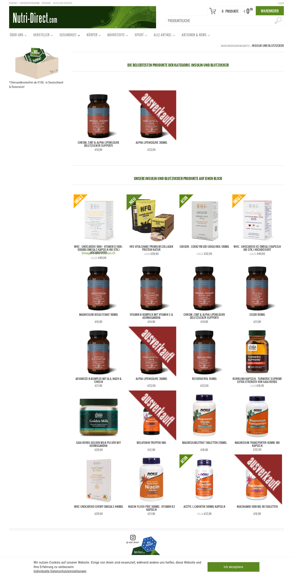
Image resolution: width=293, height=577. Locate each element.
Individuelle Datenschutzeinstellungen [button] (60, 571)
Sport (139, 36)
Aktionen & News (194, 36)
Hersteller (41, 36)
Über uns (16, 36)
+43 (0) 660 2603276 (62, 3)
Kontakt (13, 3)
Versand (46, 3)
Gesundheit (68, 36)
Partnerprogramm (29, 3)
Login (281, 3)
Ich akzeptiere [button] (233, 567)
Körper (92, 36)
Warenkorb (270, 10)
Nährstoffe (116, 36)
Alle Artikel (162, 36)
